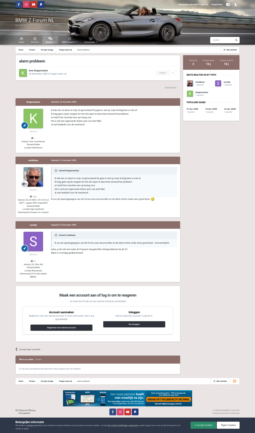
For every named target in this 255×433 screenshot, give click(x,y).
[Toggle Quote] (56, 170)
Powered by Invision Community (226, 413)
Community (89, 42)
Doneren (35, 42)
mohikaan (33, 160)
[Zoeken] (215, 40)
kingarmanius (41, 70)
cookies (29, 425)
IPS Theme (20, 410)
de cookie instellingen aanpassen (123, 425)
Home (21, 42)
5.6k (33, 196)
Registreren (217, 4)
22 (33, 261)
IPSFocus (31, 410)
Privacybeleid (24, 413)
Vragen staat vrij (58, 73)
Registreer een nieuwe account (61, 327)
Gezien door (171, 87)
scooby (33, 225)
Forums (49, 42)
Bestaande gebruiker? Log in (193, 4)
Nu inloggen (134, 324)
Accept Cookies (203, 425)
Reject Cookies (228, 425)
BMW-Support (69, 42)
